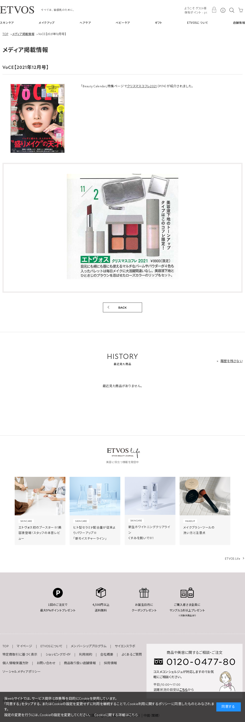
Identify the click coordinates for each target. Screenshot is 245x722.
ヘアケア (85, 23)
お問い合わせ (46, 663)
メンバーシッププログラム (89, 646)
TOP (5, 646)
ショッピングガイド (58, 655)
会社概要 (106, 655)
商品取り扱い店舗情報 (80, 663)
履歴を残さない (231, 361)
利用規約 (85, 655)
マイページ (24, 646)
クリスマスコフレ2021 (142, 86)
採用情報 (110, 663)
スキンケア (7, 23)
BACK (122, 307)
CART (240, 10)
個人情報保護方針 (15, 663)
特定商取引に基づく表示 (19, 655)
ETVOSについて (197, 23)
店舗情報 (239, 23)
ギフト (158, 23)
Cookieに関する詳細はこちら (116, 715)
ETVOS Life (232, 558)
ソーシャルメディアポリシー (21, 672)
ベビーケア (123, 23)
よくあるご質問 (132, 655)
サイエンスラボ (125, 646)
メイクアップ (47, 23)
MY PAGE (214, 10)
